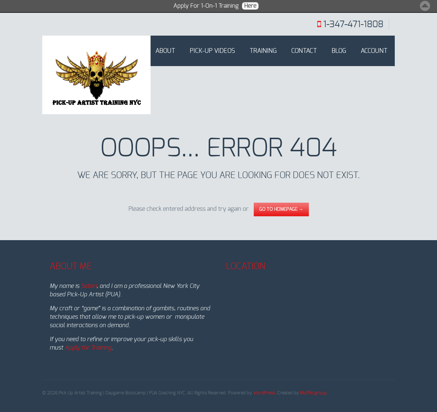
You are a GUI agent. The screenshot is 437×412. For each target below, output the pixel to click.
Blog (339, 51)
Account (374, 51)
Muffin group (313, 393)
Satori (89, 286)
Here (250, 6)
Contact (304, 51)
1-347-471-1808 (353, 24)
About (165, 51)
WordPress (264, 393)
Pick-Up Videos (212, 51)
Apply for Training (88, 348)
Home (132, 51)
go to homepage (281, 209)
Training (263, 51)
